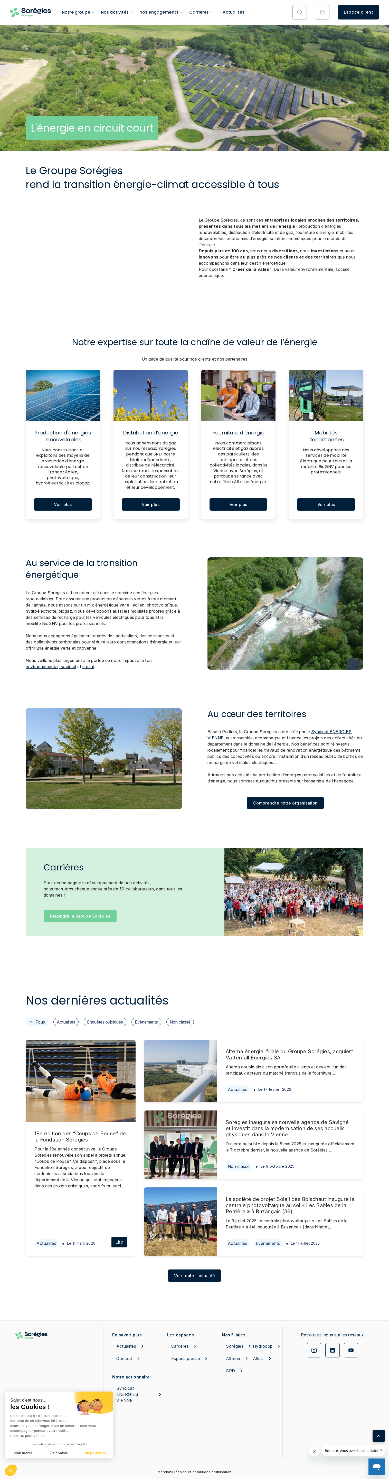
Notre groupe (76, 12)
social (88, 666)
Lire (119, 1242)
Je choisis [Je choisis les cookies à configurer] (59, 1453)
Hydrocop (263, 1346)
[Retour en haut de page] (379, 1436)
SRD (235, 1371)
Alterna (236, 1358)
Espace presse (190, 1358)
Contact (128, 1358)
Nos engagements (158, 12)
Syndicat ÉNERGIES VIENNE (139, 1394)
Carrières (199, 12)
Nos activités (115, 12)
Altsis (263, 1358)
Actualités (233, 12)
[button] (11, 1470)
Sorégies (236, 1346)
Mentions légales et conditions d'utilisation (195, 1472)
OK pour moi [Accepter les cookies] (95, 1453)
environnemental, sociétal (51, 666)
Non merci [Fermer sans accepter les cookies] (23, 1453)
